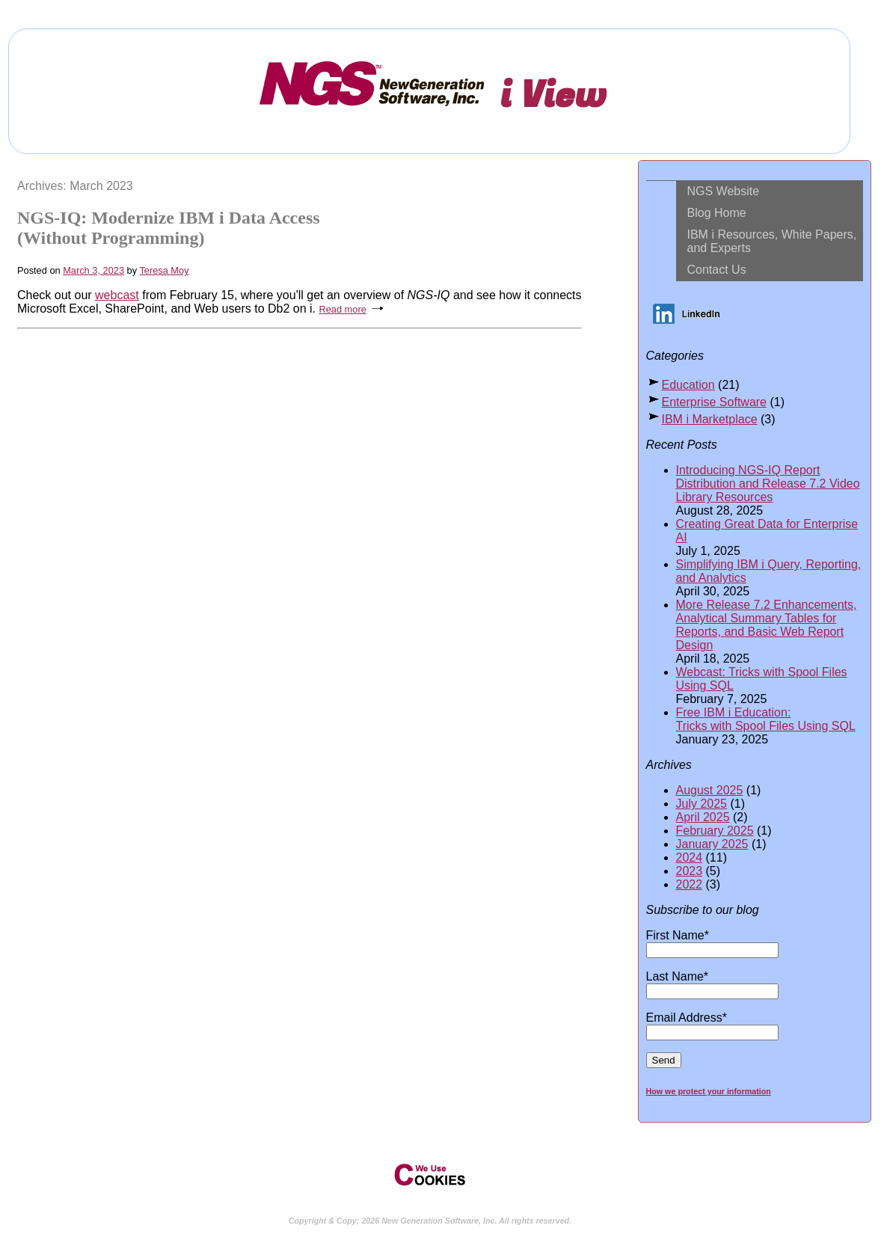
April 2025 (703, 817)
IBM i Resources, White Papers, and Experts (772, 241)
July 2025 (702, 803)
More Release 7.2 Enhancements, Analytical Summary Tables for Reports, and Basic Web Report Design (766, 624)
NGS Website (723, 191)
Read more (342, 309)
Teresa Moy (163, 270)
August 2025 (709, 790)
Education (688, 384)
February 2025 (715, 830)
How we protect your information (708, 1091)
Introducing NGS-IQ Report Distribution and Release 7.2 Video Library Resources (768, 483)
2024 (689, 857)
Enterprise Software (714, 402)
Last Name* (712, 983)
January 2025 (712, 844)
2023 (689, 871)
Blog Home (716, 212)
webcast (117, 295)
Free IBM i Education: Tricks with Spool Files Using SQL (766, 719)
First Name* (712, 942)
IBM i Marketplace (710, 419)
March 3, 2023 (93, 270)
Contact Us (716, 269)
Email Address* (712, 1024)
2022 (689, 884)
